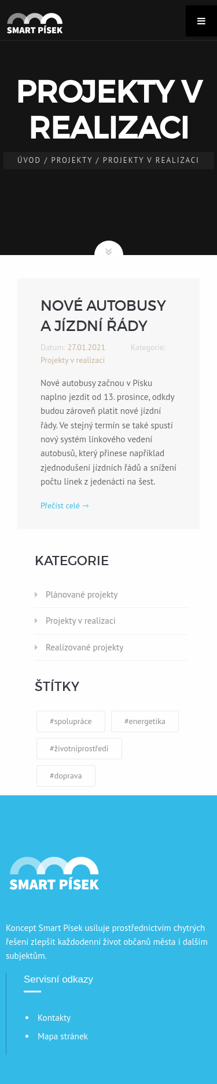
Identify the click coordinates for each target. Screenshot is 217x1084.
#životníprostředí (79, 748)
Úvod (29, 160)
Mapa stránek (63, 1036)
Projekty (72, 160)
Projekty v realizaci (81, 620)
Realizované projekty (84, 647)
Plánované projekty (81, 594)
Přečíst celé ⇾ (65, 505)
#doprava (66, 775)
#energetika (144, 721)
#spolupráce (71, 721)
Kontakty (54, 1017)
